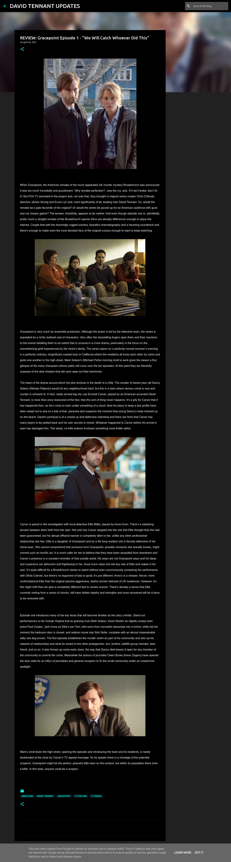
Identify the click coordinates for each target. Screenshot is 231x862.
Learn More (182, 852)
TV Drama (96, 796)
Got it (199, 852)
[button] (22, 49)
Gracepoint (64, 796)
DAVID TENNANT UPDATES (45, 6)
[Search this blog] (210, 6)
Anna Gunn (27, 796)
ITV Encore (81, 796)
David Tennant (45, 796)
